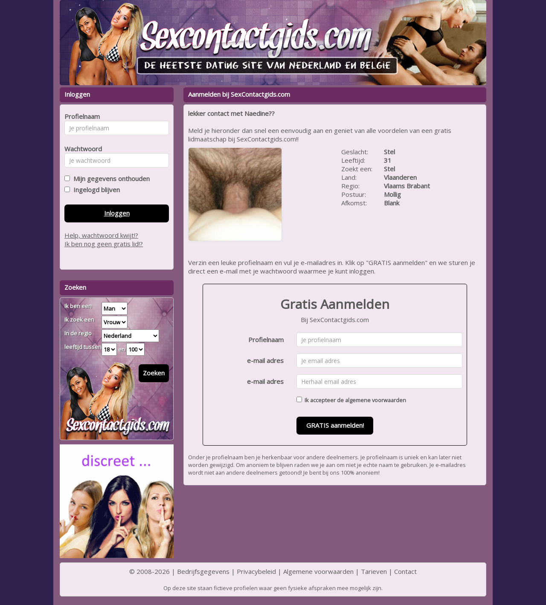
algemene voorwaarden (375, 400)
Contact (405, 571)
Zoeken (154, 373)
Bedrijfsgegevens (203, 571)
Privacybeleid (256, 571)
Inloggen (117, 213)
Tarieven (374, 571)
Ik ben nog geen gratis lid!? (103, 243)
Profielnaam (266, 339)
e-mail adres (265, 360)
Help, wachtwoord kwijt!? (101, 235)
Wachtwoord (80, 148)
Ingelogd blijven (95, 189)
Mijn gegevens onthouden (110, 178)
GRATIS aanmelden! (335, 425)
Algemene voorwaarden (318, 571)
